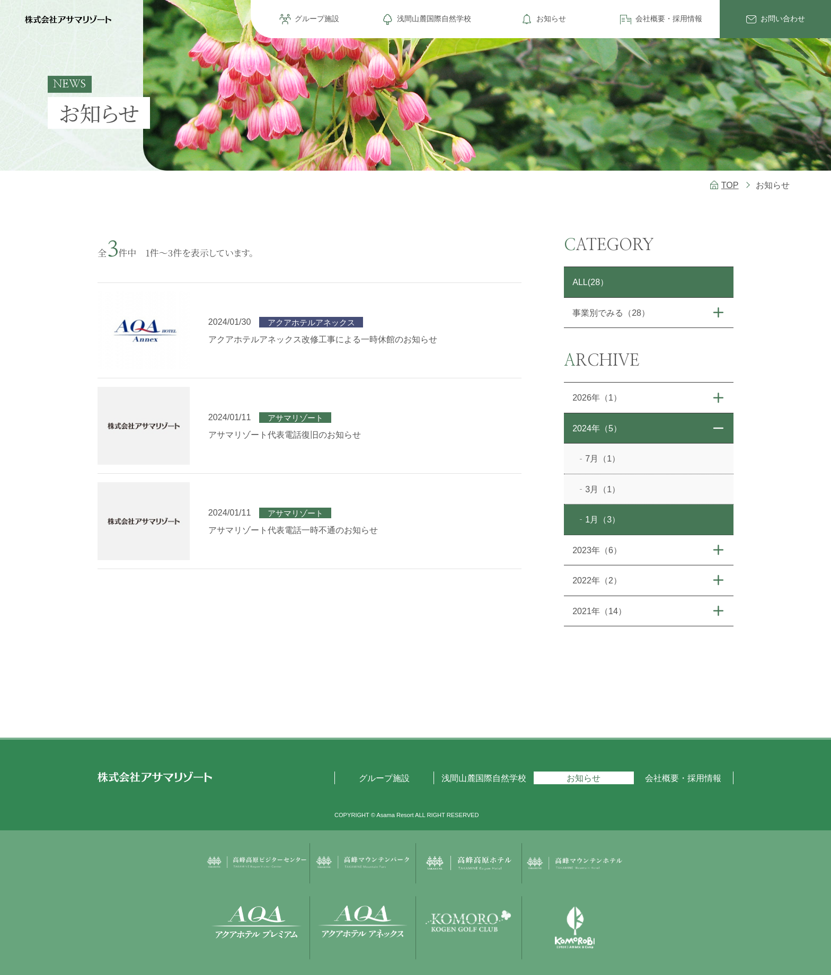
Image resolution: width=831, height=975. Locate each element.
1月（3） (602, 519)
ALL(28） (590, 282)
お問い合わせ (783, 18)
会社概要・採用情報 (668, 18)
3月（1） (602, 489)
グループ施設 (317, 18)
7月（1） (602, 458)
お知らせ (551, 18)
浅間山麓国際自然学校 (434, 18)
